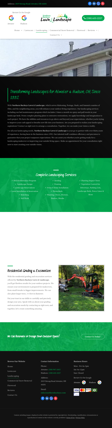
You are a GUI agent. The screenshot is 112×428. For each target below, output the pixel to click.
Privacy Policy (80, 417)
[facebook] (90, 4)
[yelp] (102, 4)
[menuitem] (18, 30)
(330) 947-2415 (54, 369)
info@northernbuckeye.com (53, 392)
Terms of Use (70, 417)
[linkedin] (94, 4)
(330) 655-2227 (55, 373)
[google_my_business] (98, 4)
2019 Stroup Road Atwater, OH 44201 (31, 3)
